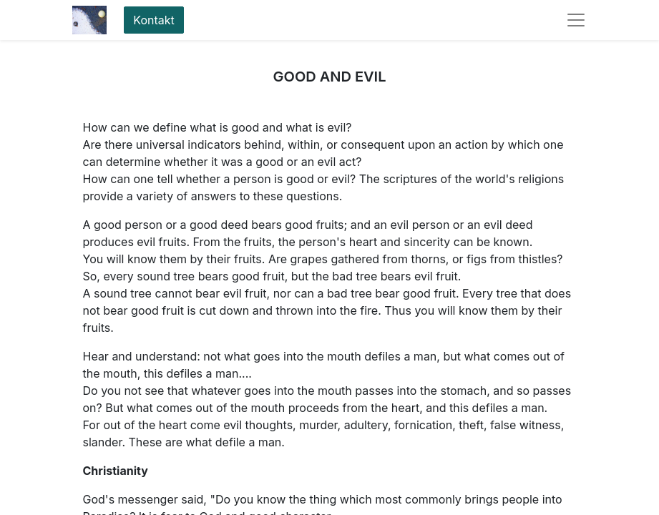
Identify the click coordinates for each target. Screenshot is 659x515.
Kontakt (153, 20)
